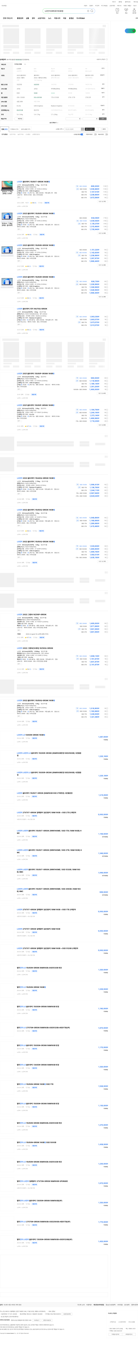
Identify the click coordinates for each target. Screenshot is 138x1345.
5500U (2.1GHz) (41, 485)
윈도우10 (43, 377)
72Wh (34, 322)
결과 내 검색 (89, 129)
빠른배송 (20, 119)
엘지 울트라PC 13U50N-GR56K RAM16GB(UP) (39, 1201)
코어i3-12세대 (29, 549)
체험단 (129, 5)
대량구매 (47, 203)
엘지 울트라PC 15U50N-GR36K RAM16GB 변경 (38, 1045)
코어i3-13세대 (29, 252)
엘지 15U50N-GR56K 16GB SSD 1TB (35, 1084)
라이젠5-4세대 (30, 316)
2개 (52, 193)
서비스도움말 (131, 1322)
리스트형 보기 (96, 129)
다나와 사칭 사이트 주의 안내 (12, 1305)
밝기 (41, 314)
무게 (2, 114)
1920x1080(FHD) (30, 187)
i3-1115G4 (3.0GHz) (41, 381)
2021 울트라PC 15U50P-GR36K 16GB (35, 374)
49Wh (23, 226)
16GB (24, 193)
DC (58, 225)
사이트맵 (119, 1305)
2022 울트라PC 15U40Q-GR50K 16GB (36, 478)
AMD (23, 316)
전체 (4, 129)
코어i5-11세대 (29, 412)
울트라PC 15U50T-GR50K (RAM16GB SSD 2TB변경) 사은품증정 (44, 793)
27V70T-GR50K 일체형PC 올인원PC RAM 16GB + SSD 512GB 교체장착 (47, 948)
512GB (41, 489)
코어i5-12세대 (29, 517)
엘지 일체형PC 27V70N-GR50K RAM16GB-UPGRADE (42, 1181)
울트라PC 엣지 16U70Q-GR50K (32, 309)
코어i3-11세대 (29, 381)
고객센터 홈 (113, 1322)
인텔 (23, 189)
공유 (135, 18)
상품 (27, 18)
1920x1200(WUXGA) (32, 314)
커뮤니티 (119, 5)
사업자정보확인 (67, 1314)
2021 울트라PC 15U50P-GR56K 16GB (35, 405)
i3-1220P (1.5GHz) (41, 549)
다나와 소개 (80, 1305)
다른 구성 (102, 201)
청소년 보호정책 (110, 1305)
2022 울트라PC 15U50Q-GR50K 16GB (36, 510)
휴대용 (45, 627)
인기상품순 (5, 134)
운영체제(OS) (5, 110)
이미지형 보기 (99, 129)
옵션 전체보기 (53, 122)
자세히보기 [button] (36, 1320)
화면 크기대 (4, 84)
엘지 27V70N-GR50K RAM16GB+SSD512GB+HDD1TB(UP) (43, 1028)
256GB (41, 193)
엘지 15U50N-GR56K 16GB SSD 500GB (36, 1142)
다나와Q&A (80, 18)
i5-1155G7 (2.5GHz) (41, 622)
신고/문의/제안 (122, 1322)
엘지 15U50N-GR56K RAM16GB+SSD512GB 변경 (39, 968)
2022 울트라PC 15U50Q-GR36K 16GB (36, 700)
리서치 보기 (6, 68)
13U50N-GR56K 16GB (31, 735)
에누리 (114, 2)
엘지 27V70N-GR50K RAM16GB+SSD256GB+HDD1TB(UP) (43, 1222)
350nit (47, 653)
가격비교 (14, 129)
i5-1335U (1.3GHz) (41, 221)
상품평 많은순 (36, 134)
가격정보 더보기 (100, 186)
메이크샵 (136, 2)
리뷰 (64, 18)
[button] (117, 11)
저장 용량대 (4, 97)
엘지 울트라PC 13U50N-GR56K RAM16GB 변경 (38, 1065)
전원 (55, 193)
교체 (29, 193)
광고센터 (127, 1305)
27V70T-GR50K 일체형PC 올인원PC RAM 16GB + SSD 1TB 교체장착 (46, 910)
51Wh (30, 195)
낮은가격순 (13, 134)
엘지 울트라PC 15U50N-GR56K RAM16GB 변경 (38, 1007)
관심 (41, 203)
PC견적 (97, 5)
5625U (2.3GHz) (41, 316)
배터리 (26, 195)
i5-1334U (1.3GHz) (41, 189)
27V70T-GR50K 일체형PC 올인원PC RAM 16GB (38, 929)
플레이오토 (127, 2)
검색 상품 (25, 129)
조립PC (91, 5)
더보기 (135, 5)
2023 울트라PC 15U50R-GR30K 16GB (36, 245)
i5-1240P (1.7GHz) (41, 517)
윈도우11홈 (44, 185)
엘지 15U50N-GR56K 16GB (31, 987)
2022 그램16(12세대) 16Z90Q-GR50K (35, 648)
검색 (103, 119)
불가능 (33, 320)
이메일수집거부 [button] (115, 1334)
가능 (33, 193)
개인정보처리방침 (98, 1305)
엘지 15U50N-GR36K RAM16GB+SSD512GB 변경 (39, 1123)
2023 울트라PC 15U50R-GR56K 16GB (36, 213)
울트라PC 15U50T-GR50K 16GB (33, 182)
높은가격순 (21, 134)
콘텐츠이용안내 (47, 1320)
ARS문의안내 (129, 1334)
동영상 (71, 18)
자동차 (85, 5)
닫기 (19, 197)
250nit (45, 314)
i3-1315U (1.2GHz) (40, 252)
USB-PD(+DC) (21, 322)
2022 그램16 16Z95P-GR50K (31, 615)
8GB (24, 320)
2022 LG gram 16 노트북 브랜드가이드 (37, 634)
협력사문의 (134, 1305)
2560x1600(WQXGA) (33, 620)
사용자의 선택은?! (100, 59)
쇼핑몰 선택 (59, 129)
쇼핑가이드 (41, 18)
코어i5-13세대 (29, 189)
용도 (34, 195)
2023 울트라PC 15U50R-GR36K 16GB (36, 277)
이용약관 (89, 1305)
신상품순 (28, 134)
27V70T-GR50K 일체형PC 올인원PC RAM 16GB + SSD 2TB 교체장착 (46, 813)
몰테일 (120, 2)
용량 (37, 193)
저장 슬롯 (47, 193)
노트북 (19, 185)
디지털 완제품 (18, 64)
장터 (33, 18)
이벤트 (125, 5)
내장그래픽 (25, 191)
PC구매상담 (104, 5)
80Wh (30, 627)
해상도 (22, 187)
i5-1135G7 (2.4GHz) (41, 412)
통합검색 (20, 18)
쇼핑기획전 (112, 5)
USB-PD (19, 195)
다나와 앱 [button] (4, 5)
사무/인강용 (39, 195)
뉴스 (49, 18)
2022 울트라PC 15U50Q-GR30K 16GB (36, 542)
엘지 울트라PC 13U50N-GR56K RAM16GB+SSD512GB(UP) (44, 1239)
